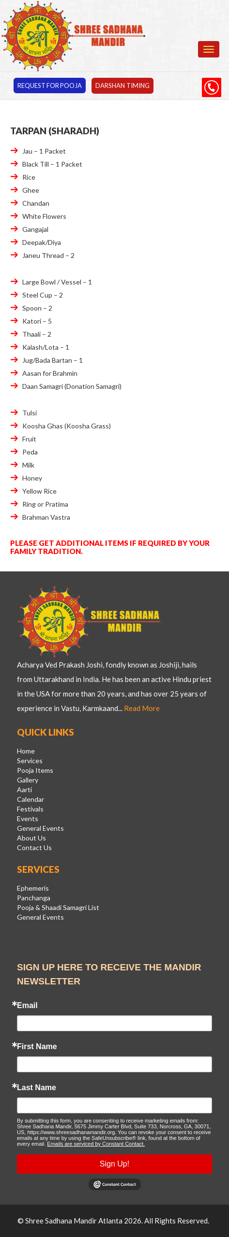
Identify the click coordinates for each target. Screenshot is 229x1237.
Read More (142, 708)
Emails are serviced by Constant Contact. (96, 1144)
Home (26, 751)
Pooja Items (35, 771)
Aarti (24, 790)
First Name (37, 1047)
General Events (40, 829)
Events (27, 819)
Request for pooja (50, 85)
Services (30, 761)
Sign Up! (114, 1164)
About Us (31, 838)
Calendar (30, 800)
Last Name (36, 1088)
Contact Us (34, 848)
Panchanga (33, 898)
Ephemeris (33, 888)
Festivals (30, 809)
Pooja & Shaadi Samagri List (58, 908)
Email (27, 1006)
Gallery (27, 780)
